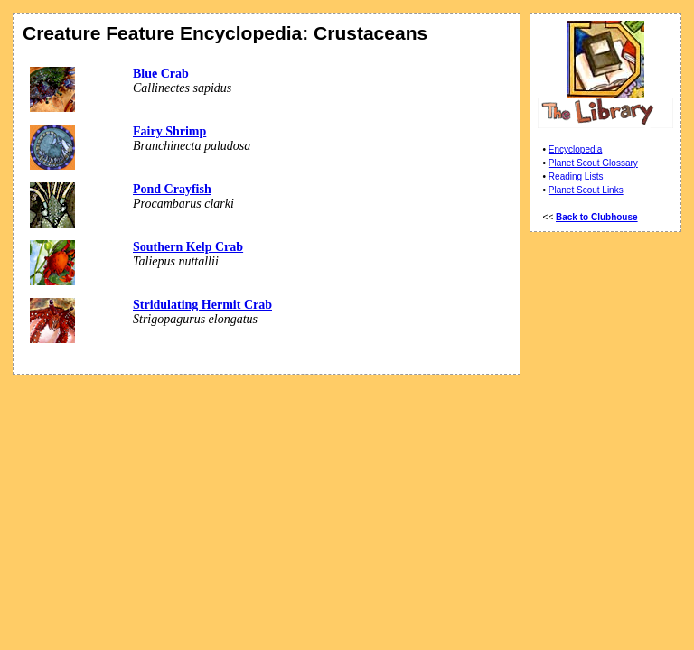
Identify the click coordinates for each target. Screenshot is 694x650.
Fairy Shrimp (169, 131)
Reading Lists (576, 176)
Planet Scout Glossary (593, 163)
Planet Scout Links (586, 190)
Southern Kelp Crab (188, 247)
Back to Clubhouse (597, 217)
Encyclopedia (575, 149)
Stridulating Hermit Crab (202, 304)
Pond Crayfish (172, 189)
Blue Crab (161, 73)
